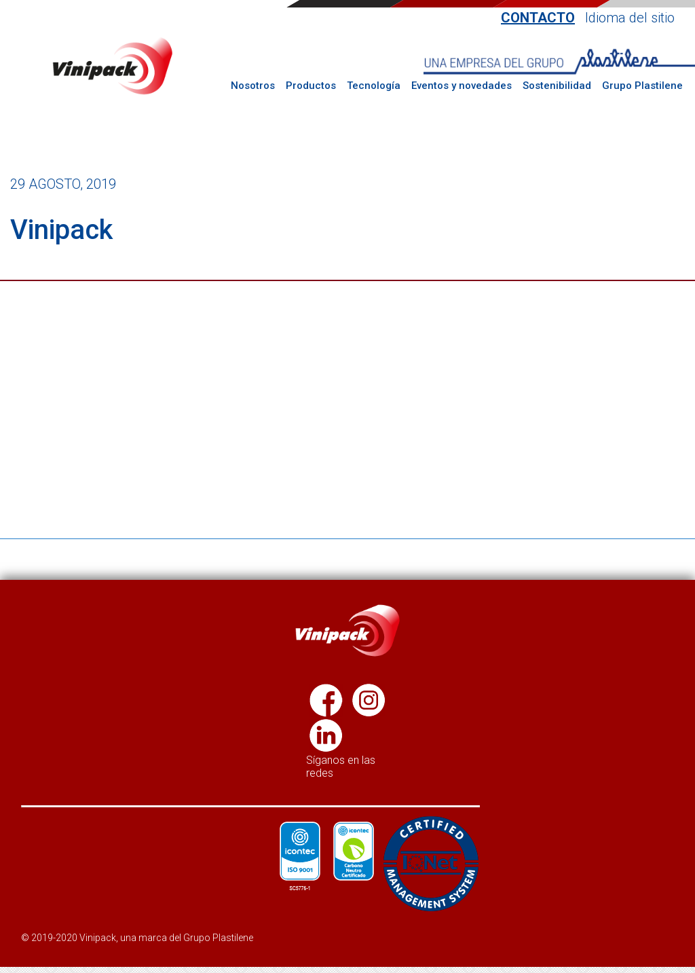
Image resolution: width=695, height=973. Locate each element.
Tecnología (373, 86)
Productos (311, 86)
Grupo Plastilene (642, 86)
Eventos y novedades (461, 86)
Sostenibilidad (557, 86)
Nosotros (253, 86)
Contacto (538, 18)
